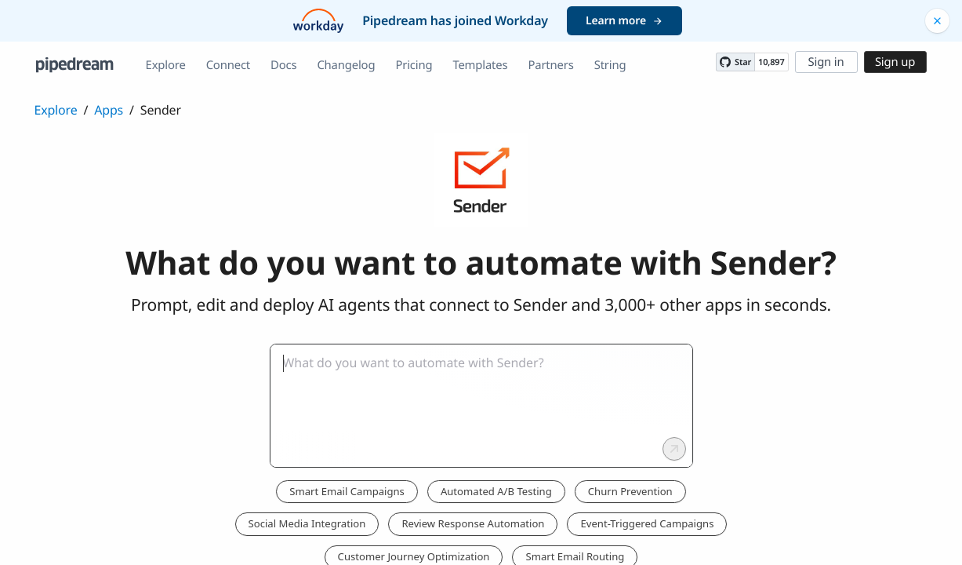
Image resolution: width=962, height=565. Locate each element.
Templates (479, 65)
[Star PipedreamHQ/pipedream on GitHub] (735, 62)
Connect (228, 65)
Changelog (346, 65)
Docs (283, 65)
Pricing (413, 65)
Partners (550, 65)
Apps (108, 109)
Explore (166, 65)
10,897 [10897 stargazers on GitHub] (771, 62)
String (610, 65)
